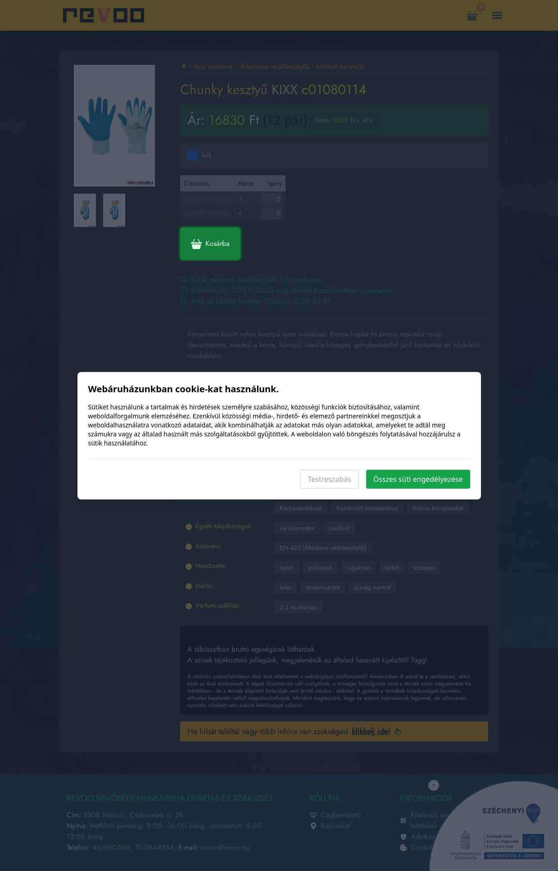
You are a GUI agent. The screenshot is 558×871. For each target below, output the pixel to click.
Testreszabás (329, 479)
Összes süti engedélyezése (418, 479)
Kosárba (210, 243)
